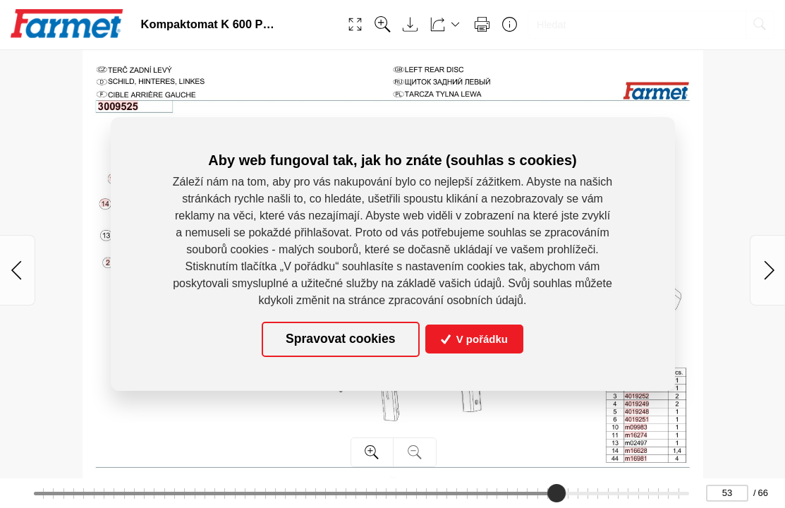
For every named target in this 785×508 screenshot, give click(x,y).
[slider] (556, 493)
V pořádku (474, 339)
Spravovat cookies (340, 339)
